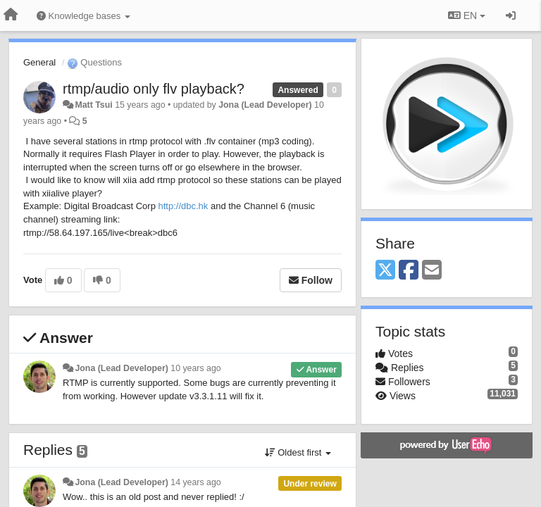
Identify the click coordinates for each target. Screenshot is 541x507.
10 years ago (195, 368)
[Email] (432, 270)
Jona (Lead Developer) (264, 105)
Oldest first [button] (298, 452)
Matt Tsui (93, 105)
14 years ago (195, 482)
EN (466, 15)
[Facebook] (408, 270)
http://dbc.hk (183, 206)
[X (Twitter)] (385, 270)
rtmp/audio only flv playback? (153, 88)
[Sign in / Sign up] (510, 15)
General (39, 62)
